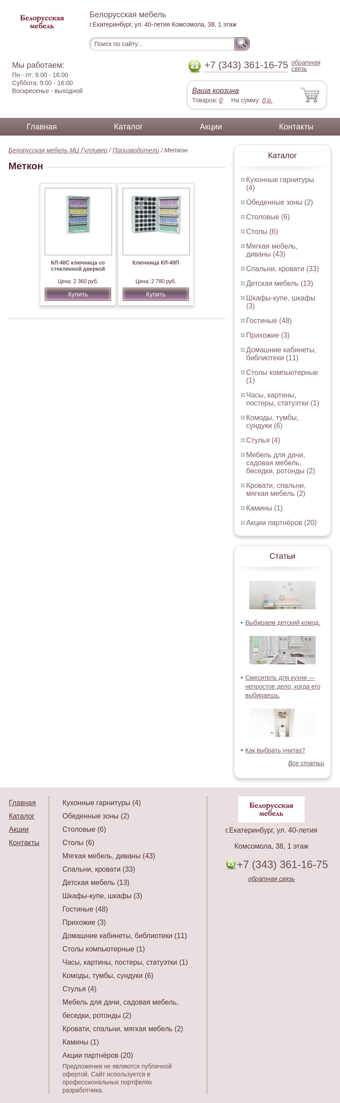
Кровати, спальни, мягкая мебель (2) (276, 489)
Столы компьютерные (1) (103, 949)
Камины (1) (264, 508)
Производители (135, 150)
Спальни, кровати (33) (282, 269)
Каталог (128, 126)
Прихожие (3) (268, 335)
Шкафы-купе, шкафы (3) (102, 896)
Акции (211, 126)
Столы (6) (262, 231)
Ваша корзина (215, 90)
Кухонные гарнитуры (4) (101, 803)
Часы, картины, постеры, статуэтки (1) (282, 399)
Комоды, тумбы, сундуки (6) (272, 421)
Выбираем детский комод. (283, 622)
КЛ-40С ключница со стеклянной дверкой (78, 266)
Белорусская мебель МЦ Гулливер (58, 150)
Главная (42, 126)
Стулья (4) (263, 440)
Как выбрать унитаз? (275, 750)
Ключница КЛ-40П (155, 263)
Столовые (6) (268, 217)
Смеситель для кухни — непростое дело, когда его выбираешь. (283, 686)
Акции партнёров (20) (281, 522)
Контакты (296, 126)
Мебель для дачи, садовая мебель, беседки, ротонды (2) (280, 463)
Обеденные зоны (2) (279, 202)
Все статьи (306, 763)
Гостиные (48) (269, 320)
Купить (78, 294)
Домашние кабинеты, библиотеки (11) (281, 354)
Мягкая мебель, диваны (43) (272, 250)
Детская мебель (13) (279, 283)
